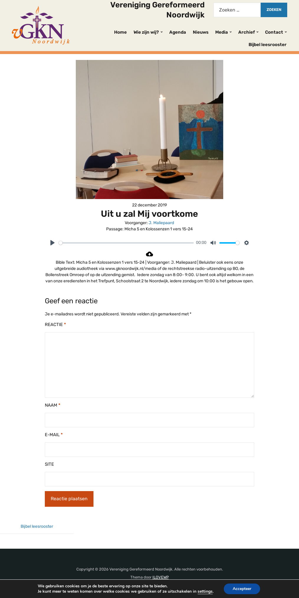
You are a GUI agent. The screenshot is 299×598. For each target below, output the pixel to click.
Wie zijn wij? (146, 32)
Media (221, 32)
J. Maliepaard (161, 222)
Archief (246, 32)
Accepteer (246, 588)
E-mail (54, 434)
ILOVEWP (160, 577)
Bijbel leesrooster (268, 44)
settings (208, 591)
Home (120, 32)
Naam (52, 405)
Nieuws (200, 32)
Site (49, 464)
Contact (274, 32)
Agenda (177, 32)
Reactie (55, 324)
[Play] (52, 242)
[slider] (126, 243)
